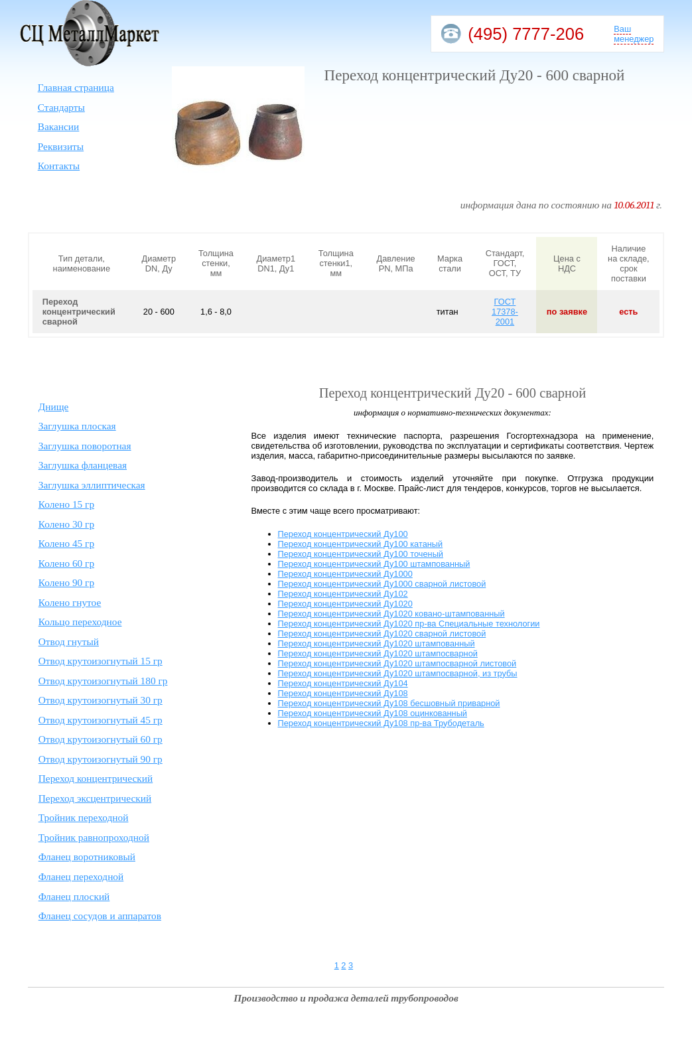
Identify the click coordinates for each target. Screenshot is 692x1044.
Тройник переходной (83, 817)
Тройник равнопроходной (93, 837)
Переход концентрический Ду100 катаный (360, 544)
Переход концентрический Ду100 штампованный (374, 564)
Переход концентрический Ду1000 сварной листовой (382, 584)
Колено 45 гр (66, 543)
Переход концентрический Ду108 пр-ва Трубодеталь (381, 723)
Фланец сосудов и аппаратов (99, 915)
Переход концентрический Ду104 (343, 683)
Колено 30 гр (66, 524)
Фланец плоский (74, 896)
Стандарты (61, 107)
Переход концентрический (95, 778)
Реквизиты (61, 146)
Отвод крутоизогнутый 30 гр (100, 700)
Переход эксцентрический (94, 798)
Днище (53, 406)
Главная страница (76, 87)
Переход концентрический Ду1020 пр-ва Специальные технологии (409, 624)
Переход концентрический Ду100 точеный (360, 554)
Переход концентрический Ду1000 (345, 574)
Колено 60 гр (66, 563)
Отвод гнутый (68, 641)
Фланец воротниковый (86, 856)
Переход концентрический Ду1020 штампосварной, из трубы (398, 673)
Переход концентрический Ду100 (343, 534)
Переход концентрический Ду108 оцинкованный (372, 713)
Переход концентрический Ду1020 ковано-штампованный (391, 614)
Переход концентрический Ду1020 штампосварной (378, 653)
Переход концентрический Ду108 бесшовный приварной (389, 703)
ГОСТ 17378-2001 (505, 312)
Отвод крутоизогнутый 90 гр (100, 759)
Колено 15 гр (66, 504)
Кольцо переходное (80, 621)
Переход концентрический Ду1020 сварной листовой (382, 633)
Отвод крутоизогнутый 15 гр (100, 660)
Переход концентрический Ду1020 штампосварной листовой (397, 663)
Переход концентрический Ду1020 (345, 604)
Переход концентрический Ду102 (343, 594)
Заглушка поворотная (84, 445)
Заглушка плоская (77, 425)
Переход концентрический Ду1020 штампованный (376, 643)
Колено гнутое (70, 602)
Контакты (59, 165)
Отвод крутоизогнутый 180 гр (103, 680)
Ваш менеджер (634, 34)
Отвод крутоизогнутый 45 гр (100, 719)
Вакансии (59, 126)
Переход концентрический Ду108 (343, 693)
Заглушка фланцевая (82, 465)
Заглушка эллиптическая (91, 484)
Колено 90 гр (66, 582)
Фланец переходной (81, 876)
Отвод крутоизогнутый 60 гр (100, 739)
